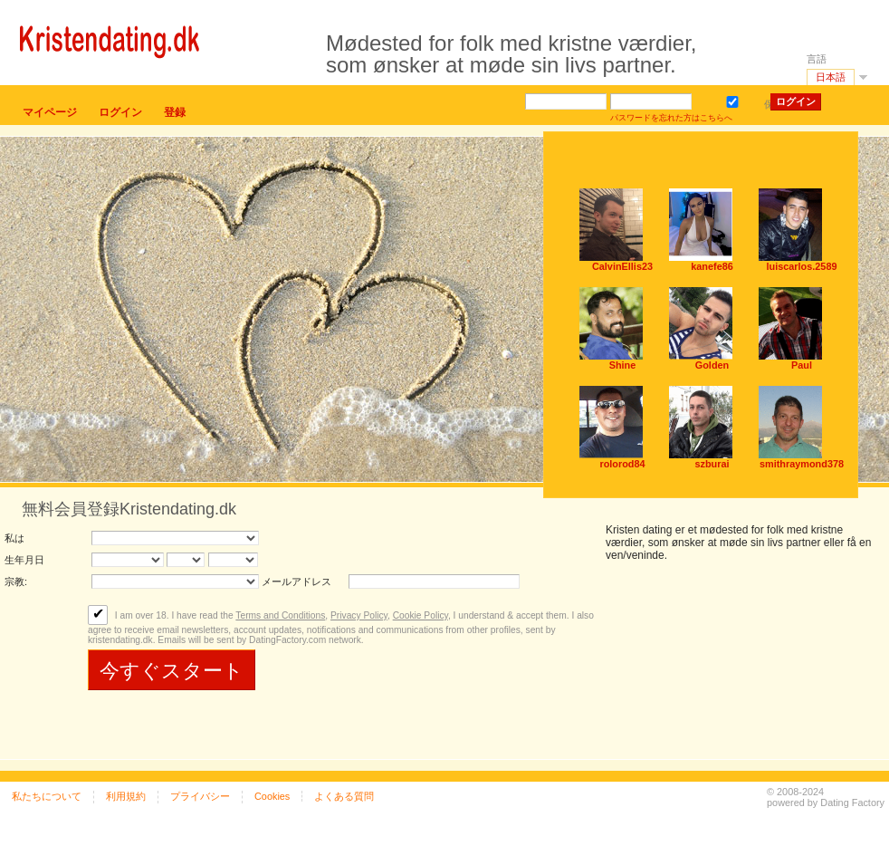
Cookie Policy (420, 615)
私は (14, 538)
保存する (735, 100)
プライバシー (200, 796)
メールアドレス (296, 581)
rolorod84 (622, 463)
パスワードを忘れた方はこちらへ (671, 117)
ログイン (120, 112)
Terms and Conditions (280, 615)
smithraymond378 (802, 463)
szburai (711, 463)
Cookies (272, 796)
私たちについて (46, 796)
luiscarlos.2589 (802, 266)
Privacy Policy (358, 615)
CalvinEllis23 (622, 266)
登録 (175, 112)
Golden (712, 365)
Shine (622, 365)
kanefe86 (712, 266)
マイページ (50, 112)
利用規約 (126, 796)
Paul (801, 365)
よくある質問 (344, 796)
